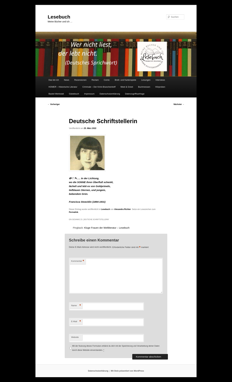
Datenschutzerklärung (110, 94)
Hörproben (160, 87)
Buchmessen (144, 87)
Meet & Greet (127, 87)
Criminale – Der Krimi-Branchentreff (99, 87)
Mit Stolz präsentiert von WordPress (127, 371)
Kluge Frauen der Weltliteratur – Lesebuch (107, 227)
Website (75, 337)
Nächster (179, 104)
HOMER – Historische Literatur (62, 87)
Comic (107, 80)
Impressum (89, 94)
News (66, 80)
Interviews (160, 80)
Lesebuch (59, 16)
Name (76, 305)
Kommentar (77, 261)
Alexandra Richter (122, 209)
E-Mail (76, 321)
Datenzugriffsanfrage (134, 94)
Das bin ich (53, 80)
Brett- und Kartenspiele (125, 80)
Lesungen (145, 80)
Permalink (73, 212)
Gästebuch (74, 94)
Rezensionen (80, 80)
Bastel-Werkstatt (56, 94)
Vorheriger (54, 104)
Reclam (95, 80)
